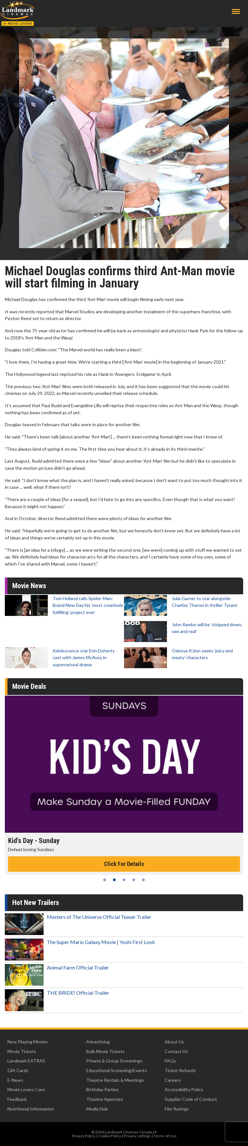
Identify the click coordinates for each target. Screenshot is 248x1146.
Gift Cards (17, 1070)
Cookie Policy (109, 1135)
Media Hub (97, 1108)
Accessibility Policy (184, 1089)
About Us (174, 1041)
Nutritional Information (30, 1108)
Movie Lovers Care (26, 1089)
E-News (15, 1080)
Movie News (29, 586)
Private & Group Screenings (114, 1060)
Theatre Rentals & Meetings (115, 1080)
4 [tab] (133, 880)
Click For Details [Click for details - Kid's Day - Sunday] (124, 863)
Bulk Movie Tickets (105, 1051)
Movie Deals (29, 686)
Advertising (98, 1041)
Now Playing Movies (27, 1041)
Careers (173, 1080)
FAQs (170, 1060)
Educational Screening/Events (116, 1070)
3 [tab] (124, 880)
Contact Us (176, 1051)
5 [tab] (143, 880)
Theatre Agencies (104, 1099)
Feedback (17, 1099)
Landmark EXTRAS (26, 1060)
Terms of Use (165, 1135)
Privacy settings (137, 1135)
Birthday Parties (102, 1089)
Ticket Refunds (180, 1070)
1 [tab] (104, 880)
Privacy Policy (83, 1135)
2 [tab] (114, 880)
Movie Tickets (21, 1051)
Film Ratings (177, 1108)
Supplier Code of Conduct (191, 1099)
